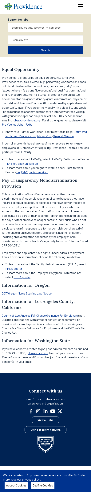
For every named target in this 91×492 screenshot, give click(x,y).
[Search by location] (45, 39)
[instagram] (40, 411)
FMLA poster (13, 268)
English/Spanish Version (22, 163)
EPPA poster (22, 277)
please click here (37, 353)
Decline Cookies (43, 485)
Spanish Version (63, 136)
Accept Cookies (16, 485)
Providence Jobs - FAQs (17, 124)
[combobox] (45, 27)
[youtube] (54, 411)
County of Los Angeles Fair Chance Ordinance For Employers (40, 315)
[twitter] (61, 411)
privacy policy (31, 479)
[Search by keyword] (45, 27)
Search (45, 50)
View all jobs (45, 419)
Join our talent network (45, 429)
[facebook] (32, 411)
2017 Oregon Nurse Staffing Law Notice (27, 293)
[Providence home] (23, 7)
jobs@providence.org (26, 120)
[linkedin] (47, 411)
